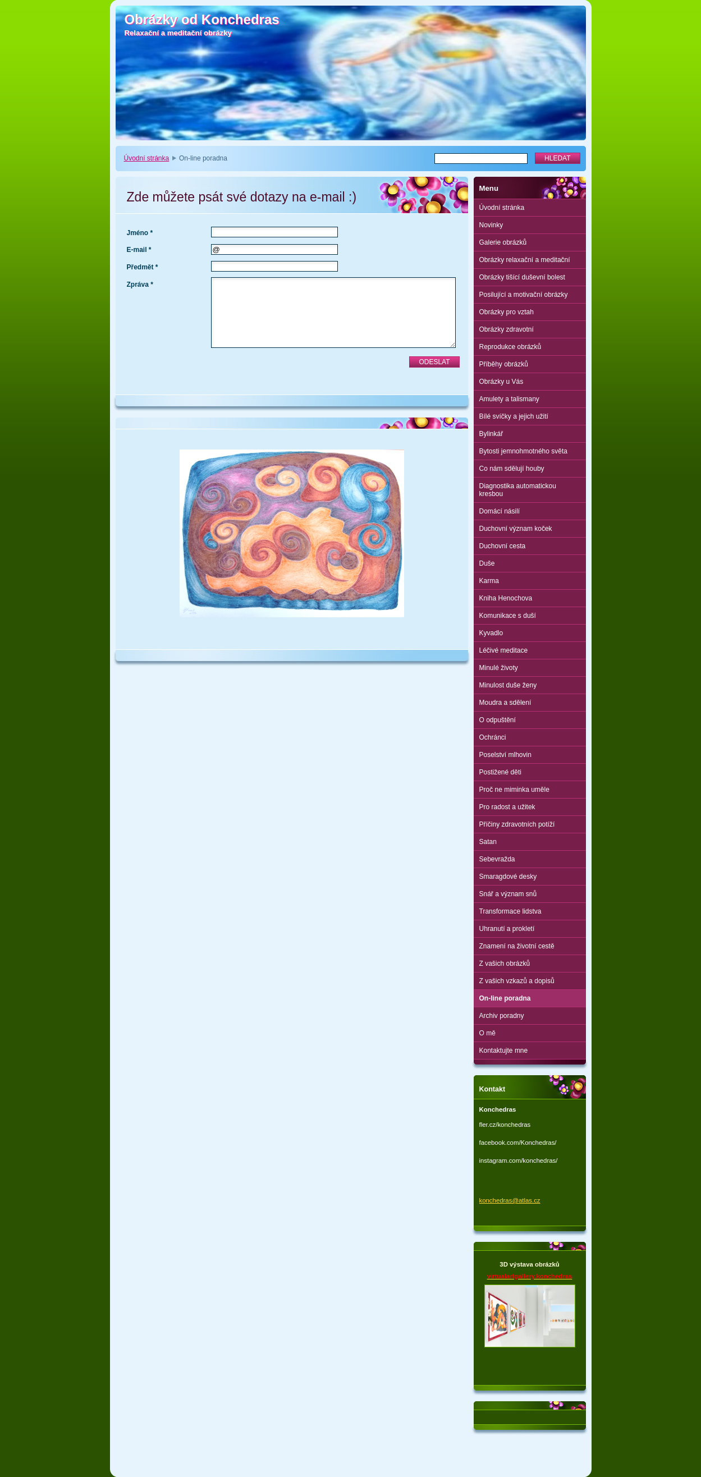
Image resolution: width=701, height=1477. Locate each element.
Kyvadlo (491, 633)
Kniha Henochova (506, 598)
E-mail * (139, 250)
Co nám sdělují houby (511, 469)
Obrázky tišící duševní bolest (522, 277)
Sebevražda (497, 859)
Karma (489, 581)
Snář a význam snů (508, 894)
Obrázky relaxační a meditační (524, 260)
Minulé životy (498, 668)
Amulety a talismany (509, 399)
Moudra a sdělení (505, 703)
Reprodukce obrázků (510, 347)
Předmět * (142, 267)
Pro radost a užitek (507, 807)
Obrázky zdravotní (506, 329)
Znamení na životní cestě (517, 946)
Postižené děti (500, 772)
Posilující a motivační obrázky (523, 295)
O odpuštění (497, 720)
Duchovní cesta (502, 546)
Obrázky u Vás (501, 382)
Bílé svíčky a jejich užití (513, 416)
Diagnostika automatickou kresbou (517, 490)
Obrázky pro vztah (506, 312)
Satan (488, 842)
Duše (487, 563)
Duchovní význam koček (515, 529)
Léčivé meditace (503, 650)
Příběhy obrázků (503, 364)
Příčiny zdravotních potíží (517, 824)
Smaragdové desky (508, 876)
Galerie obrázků (503, 242)
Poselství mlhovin (505, 755)
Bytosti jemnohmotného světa (523, 451)
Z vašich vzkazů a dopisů (517, 981)
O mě (487, 1033)
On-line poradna (505, 998)
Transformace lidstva (510, 911)
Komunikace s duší (507, 616)
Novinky (491, 225)
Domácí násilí (499, 511)
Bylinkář (491, 434)
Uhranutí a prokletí (507, 929)
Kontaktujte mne (503, 1050)
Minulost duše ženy (508, 685)
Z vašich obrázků (504, 963)
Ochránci (492, 737)
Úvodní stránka (146, 158)
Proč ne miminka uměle (514, 789)
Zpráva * (140, 284)
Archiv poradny (501, 1016)
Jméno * (140, 233)
